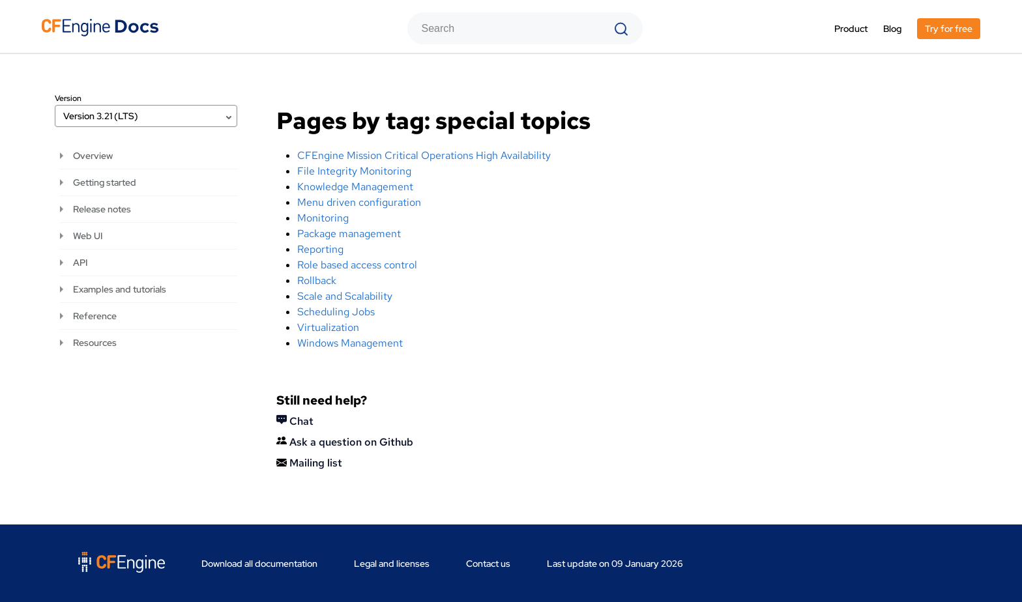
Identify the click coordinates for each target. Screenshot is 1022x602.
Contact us (488, 563)
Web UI (87, 236)
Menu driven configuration (359, 202)
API (80, 262)
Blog (892, 29)
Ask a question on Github (344, 442)
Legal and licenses (392, 563)
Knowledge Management (355, 187)
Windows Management (350, 343)
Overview (93, 156)
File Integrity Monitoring (354, 171)
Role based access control (357, 265)
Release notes (102, 209)
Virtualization (328, 327)
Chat (295, 421)
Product (851, 29)
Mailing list (309, 463)
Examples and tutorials (119, 289)
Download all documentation (259, 563)
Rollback (316, 280)
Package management (349, 233)
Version (68, 98)
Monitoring (323, 218)
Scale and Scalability (344, 296)
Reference (95, 316)
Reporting (320, 249)
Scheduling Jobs (336, 312)
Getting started (104, 182)
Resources (95, 343)
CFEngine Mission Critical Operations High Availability (424, 155)
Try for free (948, 29)
